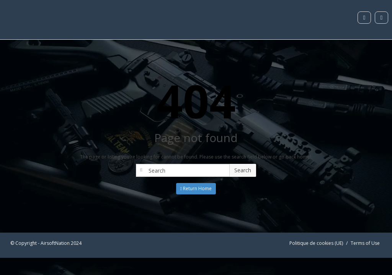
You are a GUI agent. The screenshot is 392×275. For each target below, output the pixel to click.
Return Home (196, 188)
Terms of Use (365, 243)
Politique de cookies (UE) (316, 243)
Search (242, 170)
